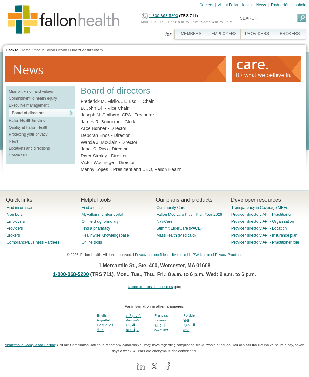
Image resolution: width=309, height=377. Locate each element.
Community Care (170, 207)
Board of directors (86, 50)
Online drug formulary (100, 221)
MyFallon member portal (102, 214)
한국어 (159, 325)
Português (105, 325)
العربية (130, 325)
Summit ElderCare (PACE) (179, 228)
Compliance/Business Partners (33, 242)
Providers (15, 228)
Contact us (18, 155)
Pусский (132, 320)
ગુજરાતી (189, 325)
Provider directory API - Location (259, 228)
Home (25, 50)
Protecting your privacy (28, 134)
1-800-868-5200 (163, 15)
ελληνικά (161, 330)
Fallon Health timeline (27, 120)
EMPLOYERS (224, 33)
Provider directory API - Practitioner (261, 214)
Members (15, 214)
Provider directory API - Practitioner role (265, 242)
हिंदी (186, 320)
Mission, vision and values (31, 91)
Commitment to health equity (33, 98)
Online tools (91, 242)
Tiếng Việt (133, 316)
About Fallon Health (235, 5)
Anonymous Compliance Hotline (30, 345)
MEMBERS (191, 33)
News (261, 5)
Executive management (28, 105)
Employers (16, 221)
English (103, 315)
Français (161, 315)
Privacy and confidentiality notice (160, 254)
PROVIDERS (257, 33)
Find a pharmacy (95, 228)
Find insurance (19, 207)
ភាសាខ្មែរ (132, 330)
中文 (100, 330)
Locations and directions (29, 148)
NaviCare (164, 221)
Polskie (189, 315)
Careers (206, 5)
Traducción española (288, 5)
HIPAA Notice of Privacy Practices (215, 254)
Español (103, 320)
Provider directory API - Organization (262, 221)
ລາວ (186, 330)
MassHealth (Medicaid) (176, 235)
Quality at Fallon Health (28, 127)
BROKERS (290, 33)
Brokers (13, 235)
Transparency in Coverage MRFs (259, 207)
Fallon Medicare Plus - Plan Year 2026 (189, 214)
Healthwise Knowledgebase (105, 235)
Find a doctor (92, 207)
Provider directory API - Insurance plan (264, 235)
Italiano (160, 320)
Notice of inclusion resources (150, 287)
